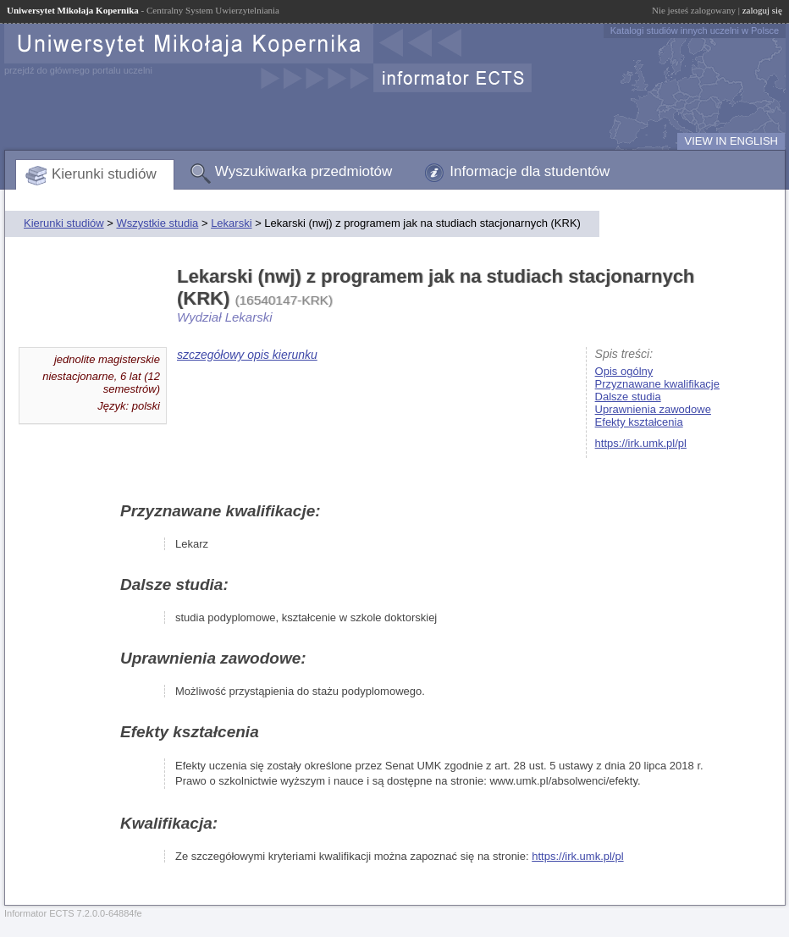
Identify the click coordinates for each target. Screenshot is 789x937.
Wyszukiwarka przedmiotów (304, 171)
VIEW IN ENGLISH (731, 141)
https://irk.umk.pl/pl (641, 443)
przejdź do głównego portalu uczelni (78, 70)
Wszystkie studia (157, 223)
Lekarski (231, 223)
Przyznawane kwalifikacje (657, 384)
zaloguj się (762, 10)
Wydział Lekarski (225, 317)
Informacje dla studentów (530, 171)
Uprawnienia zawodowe (653, 409)
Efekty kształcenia (639, 422)
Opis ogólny (624, 371)
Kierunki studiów (104, 174)
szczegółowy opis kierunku (247, 354)
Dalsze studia (628, 396)
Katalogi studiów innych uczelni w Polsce (694, 30)
